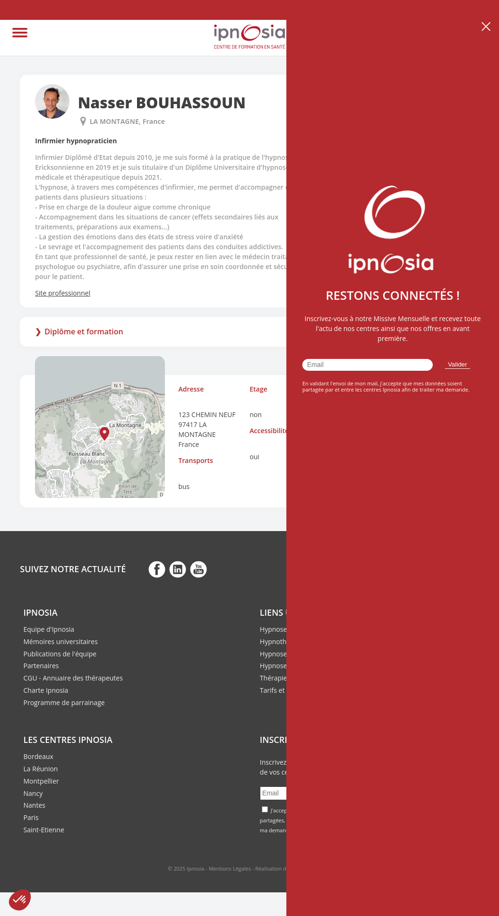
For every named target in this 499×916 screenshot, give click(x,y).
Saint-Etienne (44, 829)
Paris (31, 817)
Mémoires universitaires (61, 641)
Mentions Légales (230, 868)
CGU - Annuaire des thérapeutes (73, 677)
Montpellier (41, 780)
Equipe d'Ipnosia (49, 629)
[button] (104, 434)
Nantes (34, 805)
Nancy (33, 793)
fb (156, 568)
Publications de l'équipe (60, 653)
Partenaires (41, 665)
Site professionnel (62, 292)
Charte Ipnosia (46, 690)
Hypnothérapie (283, 641)
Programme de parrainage (64, 702)
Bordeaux (38, 756)
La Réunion (41, 768)
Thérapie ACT (280, 677)
